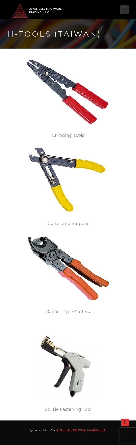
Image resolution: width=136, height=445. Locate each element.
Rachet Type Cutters (68, 311)
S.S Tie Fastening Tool (68, 409)
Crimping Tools (68, 135)
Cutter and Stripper (68, 223)
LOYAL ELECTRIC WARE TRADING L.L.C (81, 430)
